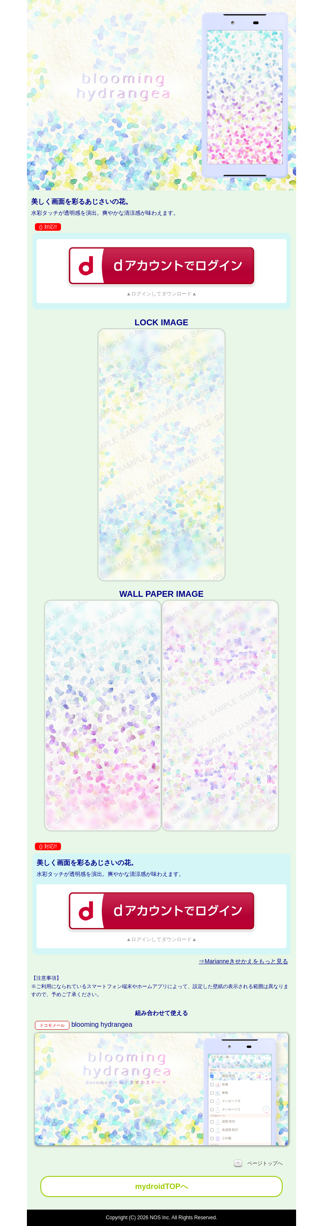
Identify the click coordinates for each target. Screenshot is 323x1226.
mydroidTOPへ (161, 1186)
